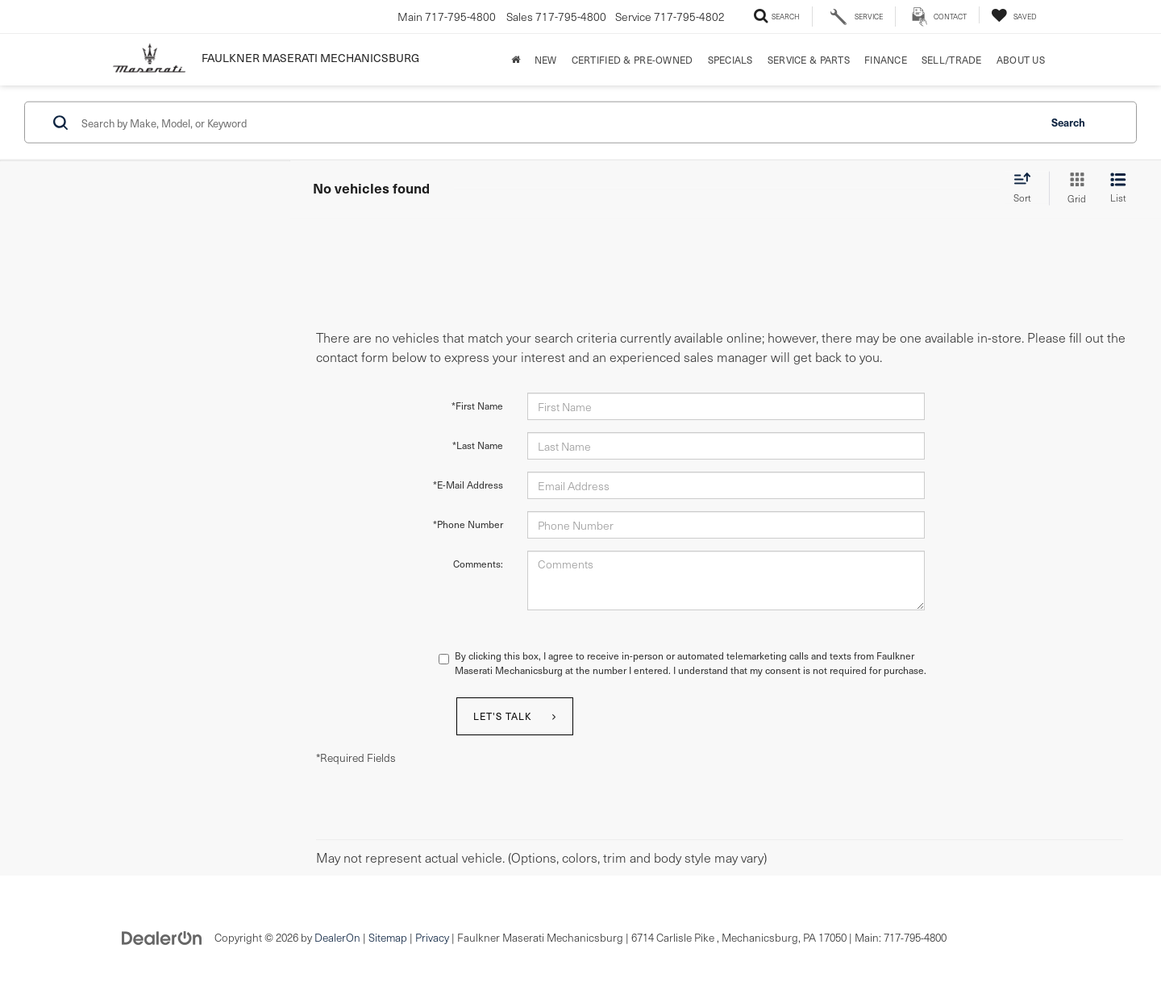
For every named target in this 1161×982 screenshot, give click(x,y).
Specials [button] (730, 59)
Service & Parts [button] (809, 59)
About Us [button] (1021, 59)
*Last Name (477, 445)
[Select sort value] (1027, 188)
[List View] (1118, 189)
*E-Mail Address (468, 484)
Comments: (478, 563)
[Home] (515, 59)
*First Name (477, 405)
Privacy (432, 937)
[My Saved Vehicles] (1013, 14)
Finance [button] (885, 59)
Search (1068, 121)
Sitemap (387, 937)
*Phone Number (468, 524)
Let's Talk (502, 716)
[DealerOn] (162, 936)
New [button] (546, 59)
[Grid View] (1073, 189)
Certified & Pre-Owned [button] (632, 59)
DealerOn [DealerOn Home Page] (337, 937)
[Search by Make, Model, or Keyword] (557, 122)
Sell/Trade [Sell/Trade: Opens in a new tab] (952, 59)
